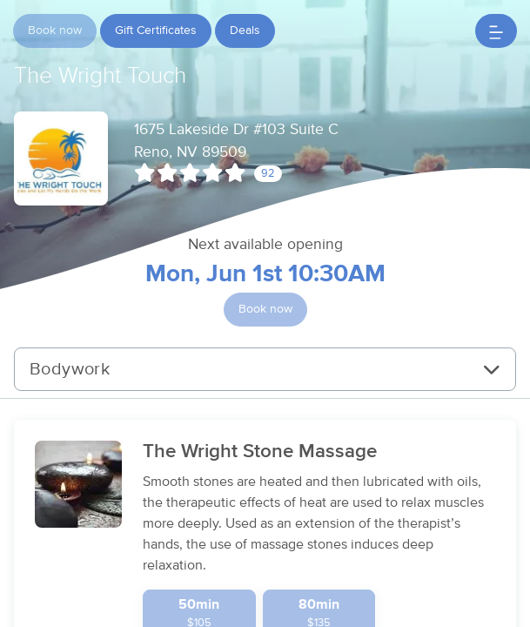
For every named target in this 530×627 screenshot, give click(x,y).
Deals (245, 30)
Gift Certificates (156, 30)
